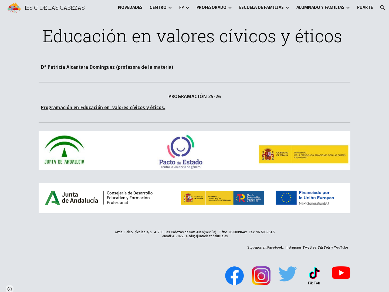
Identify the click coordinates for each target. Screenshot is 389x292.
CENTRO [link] (158, 7)
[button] (382, 7)
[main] (194, 36)
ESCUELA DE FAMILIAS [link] (261, 7)
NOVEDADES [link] (130, 7)
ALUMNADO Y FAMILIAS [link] (320, 7)
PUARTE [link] (365, 7)
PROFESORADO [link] (211, 7)
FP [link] (181, 7)
